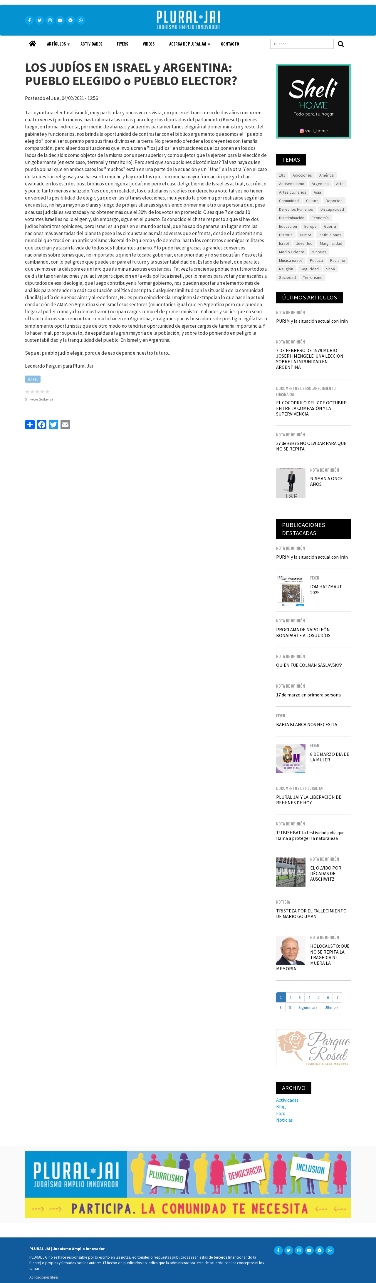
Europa (310, 226)
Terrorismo (313, 277)
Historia (286, 234)
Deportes (334, 200)
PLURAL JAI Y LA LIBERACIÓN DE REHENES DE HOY (308, 799)
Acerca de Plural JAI (186, 46)
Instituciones (330, 234)
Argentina (320, 183)
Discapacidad (332, 209)
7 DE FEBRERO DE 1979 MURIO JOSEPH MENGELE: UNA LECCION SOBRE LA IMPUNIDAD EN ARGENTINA (309, 358)
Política (316, 260)
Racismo (337, 260)
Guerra (330, 226)
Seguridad (310, 269)
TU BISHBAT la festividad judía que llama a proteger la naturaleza (310, 835)
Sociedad (287, 277)
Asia (317, 192)
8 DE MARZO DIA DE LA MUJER (329, 757)
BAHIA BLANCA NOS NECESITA (306, 724)
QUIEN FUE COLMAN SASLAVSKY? (309, 665)
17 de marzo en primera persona (308, 695)
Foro (281, 1113)
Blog (281, 1106)
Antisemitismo (291, 183)
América (326, 175)
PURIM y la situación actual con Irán (312, 321)
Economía (320, 217)
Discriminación (291, 217)
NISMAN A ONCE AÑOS (326, 481)
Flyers (122, 44)
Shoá (330, 269)
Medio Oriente (291, 251)
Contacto (230, 44)
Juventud (304, 243)
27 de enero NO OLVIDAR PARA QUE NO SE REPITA (311, 446)
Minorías (319, 251)
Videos (149, 44)
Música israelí (291, 260)
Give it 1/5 (27, 391)
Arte (340, 183)
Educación (288, 226)
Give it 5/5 (47, 391)
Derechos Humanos (296, 209)
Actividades (91, 44)
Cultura (312, 200)
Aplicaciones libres (43, 1277)
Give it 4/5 (42, 391)
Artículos (55, 46)
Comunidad (289, 200)
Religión (286, 269)
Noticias (284, 1120)
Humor (305, 234)
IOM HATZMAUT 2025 (326, 589)
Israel (33, 379)
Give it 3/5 (37, 391)
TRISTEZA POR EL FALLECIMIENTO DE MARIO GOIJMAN (311, 913)
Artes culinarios (292, 192)
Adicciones (302, 175)
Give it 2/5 (32, 391)
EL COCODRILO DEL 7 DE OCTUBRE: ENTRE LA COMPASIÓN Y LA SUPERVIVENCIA (311, 408)
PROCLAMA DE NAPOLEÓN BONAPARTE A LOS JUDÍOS (303, 632)
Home (32, 42)
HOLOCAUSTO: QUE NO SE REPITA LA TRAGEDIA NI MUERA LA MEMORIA (313, 957)
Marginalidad (331, 243)
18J (282, 175)
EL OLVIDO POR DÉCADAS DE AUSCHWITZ (325, 873)
